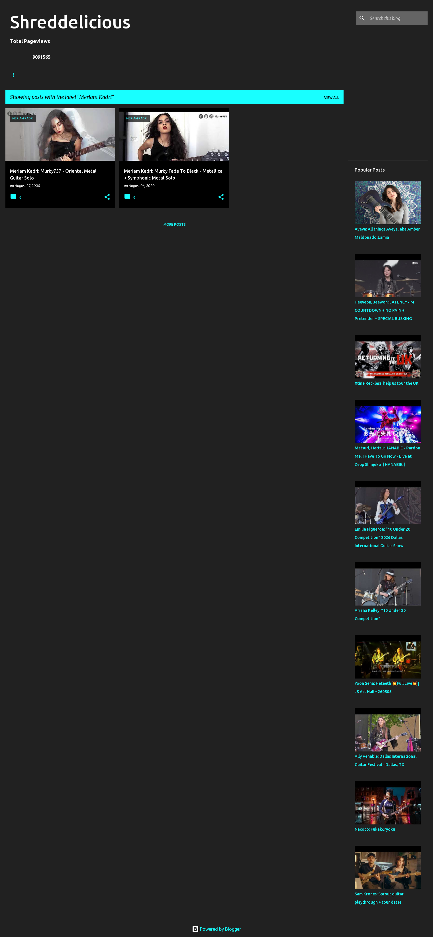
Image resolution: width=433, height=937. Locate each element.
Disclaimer (179, 75)
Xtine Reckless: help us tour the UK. (387, 383)
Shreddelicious (70, 22)
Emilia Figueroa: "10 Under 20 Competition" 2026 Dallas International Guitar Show (382, 537)
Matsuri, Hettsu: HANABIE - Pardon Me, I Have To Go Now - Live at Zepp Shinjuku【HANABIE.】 (387, 456)
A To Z (120, 75)
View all (331, 97)
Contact (147, 75)
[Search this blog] (398, 18)
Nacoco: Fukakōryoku (375, 829)
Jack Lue (92, 75)
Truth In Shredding (52, 75)
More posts (175, 224)
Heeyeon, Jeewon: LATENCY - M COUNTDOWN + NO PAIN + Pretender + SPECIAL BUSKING (384, 310)
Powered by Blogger (216, 929)
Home (15, 75)
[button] (107, 197)
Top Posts (212, 75)
